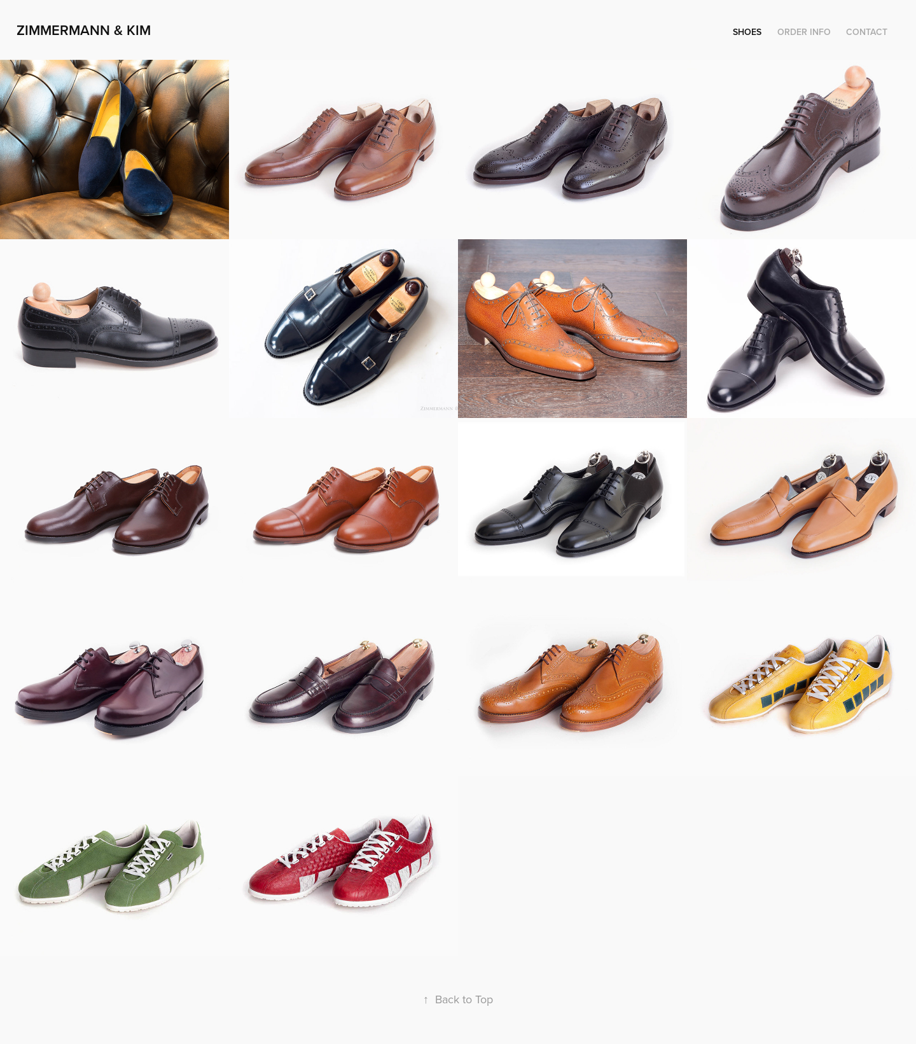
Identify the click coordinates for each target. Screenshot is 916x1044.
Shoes (747, 31)
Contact (866, 31)
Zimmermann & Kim (84, 30)
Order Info (804, 31)
